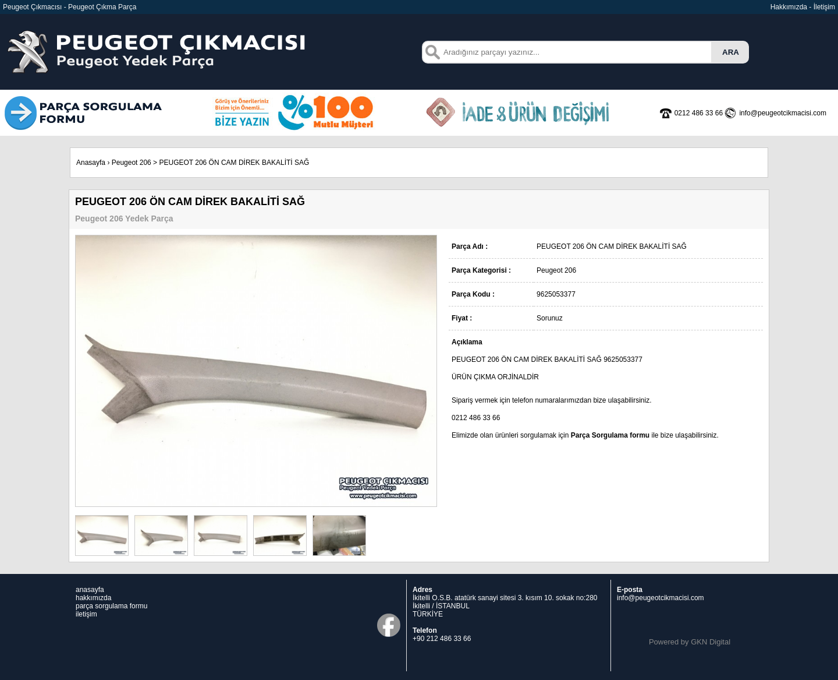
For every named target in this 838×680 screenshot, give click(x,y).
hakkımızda (93, 598)
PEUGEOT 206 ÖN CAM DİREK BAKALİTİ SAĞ (234, 162)
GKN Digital (710, 641)
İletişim (824, 7)
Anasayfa (90, 162)
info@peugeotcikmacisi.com (660, 598)
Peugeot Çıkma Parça (102, 7)
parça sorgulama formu (111, 606)
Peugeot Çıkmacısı (32, 7)
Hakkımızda (788, 7)
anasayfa (90, 590)
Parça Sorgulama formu (610, 435)
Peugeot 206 (131, 162)
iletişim (86, 614)
